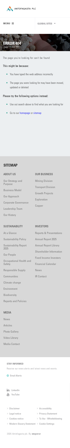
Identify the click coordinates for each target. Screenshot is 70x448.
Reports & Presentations (48, 232)
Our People (9, 254)
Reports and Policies (14, 301)
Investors (41, 226)
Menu (8, 23)
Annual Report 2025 (46, 239)
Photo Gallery (10, 331)
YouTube (15, 394)
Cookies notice (16, 418)
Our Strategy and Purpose (12, 182)
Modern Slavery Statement (22, 423)
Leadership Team (12, 208)
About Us (9, 174)
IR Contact (40, 276)
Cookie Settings (46, 423)
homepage (25, 112)
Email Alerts (16, 375)
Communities (10, 276)
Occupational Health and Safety (17, 262)
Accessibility (45, 408)
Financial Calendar (45, 263)
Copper (39, 205)
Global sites (45, 23)
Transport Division (45, 187)
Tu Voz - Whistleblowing (50, 418)
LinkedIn (15, 390)
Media (7, 312)
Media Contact (11, 343)
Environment (10, 288)
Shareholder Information (48, 251)
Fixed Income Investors (48, 257)
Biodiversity (10, 294)
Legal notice (15, 413)
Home (6, 46)
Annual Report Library (47, 245)
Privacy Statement (48, 413)
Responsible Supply (14, 270)
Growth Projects (44, 193)
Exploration (41, 199)
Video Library (10, 337)
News (38, 270)
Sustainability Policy (14, 239)
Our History (9, 214)
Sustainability (13, 226)
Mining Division (44, 180)
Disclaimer (14, 408)
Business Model (12, 190)
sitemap (37, 112)
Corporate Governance (16, 202)
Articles (7, 325)
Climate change (12, 282)
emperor (36, 433)
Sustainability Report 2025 (14, 247)
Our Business (44, 174)
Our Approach (11, 196)
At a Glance (10, 232)
